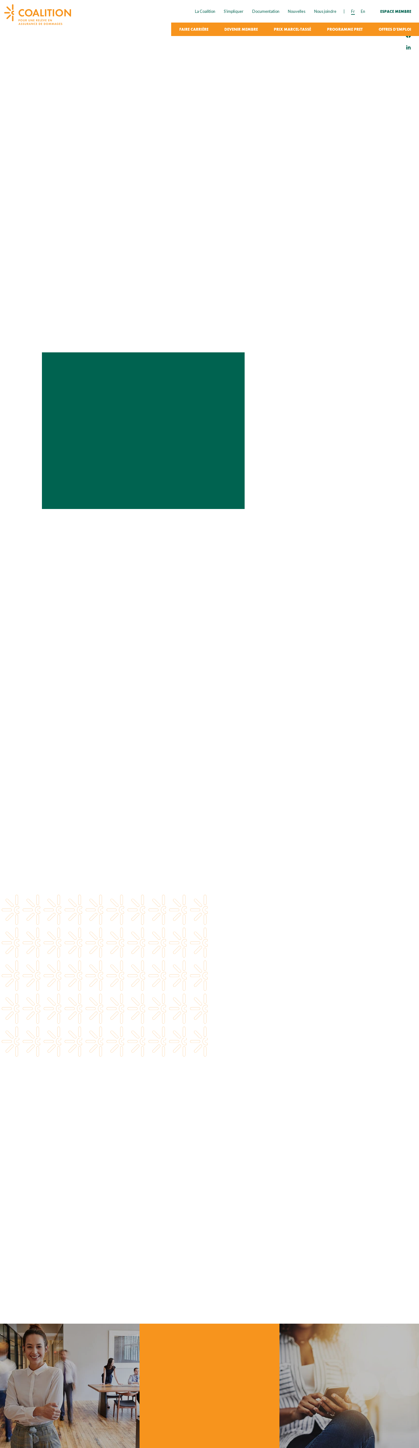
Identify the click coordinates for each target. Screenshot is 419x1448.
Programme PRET (345, 30)
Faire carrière (193, 30)
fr (353, 11)
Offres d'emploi (395, 30)
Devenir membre (241, 30)
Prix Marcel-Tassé (292, 30)
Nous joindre (325, 11)
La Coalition (205, 11)
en (363, 11)
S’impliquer (233, 11)
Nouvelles (296, 11)
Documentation (265, 11)
